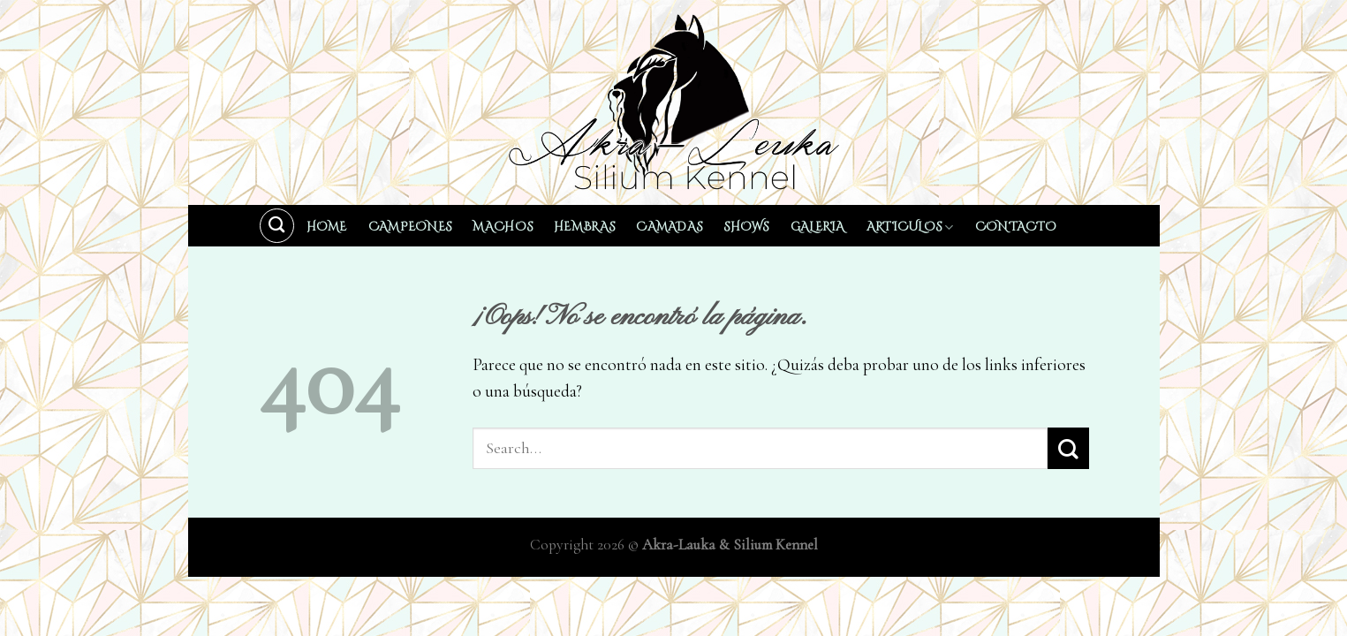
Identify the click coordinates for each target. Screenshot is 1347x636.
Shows (745, 227)
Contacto (1015, 227)
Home (326, 227)
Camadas (669, 227)
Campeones (409, 227)
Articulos (910, 227)
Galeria (818, 227)
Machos (503, 227)
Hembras (584, 227)
